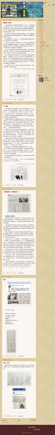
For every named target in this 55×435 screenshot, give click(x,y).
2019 (40, 33)
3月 (41, 60)
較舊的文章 (33, 420)
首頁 (19, 420)
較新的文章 (4, 420)
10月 (41, 41)
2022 (40, 28)
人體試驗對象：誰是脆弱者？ (10, 192)
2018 (40, 35)
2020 (40, 31)
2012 (40, 72)
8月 (41, 52)
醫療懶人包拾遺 (7, 22)
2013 (40, 70)
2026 (40, 22)
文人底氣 (5, 106)
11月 (41, 39)
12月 (41, 38)
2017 (40, 36)
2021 (40, 30)
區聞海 (46, 77)
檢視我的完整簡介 (47, 80)
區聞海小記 (9, 5)
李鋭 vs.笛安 (6, 363)
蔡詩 (4, 279)
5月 (41, 57)
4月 (41, 59)
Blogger (31, 432)
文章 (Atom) (7, 422)
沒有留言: (14, 99)
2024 (40, 25)
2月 (41, 62)
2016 (40, 66)
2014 (40, 69)
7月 (41, 54)
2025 (40, 23)
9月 (41, 51)
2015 (40, 67)
